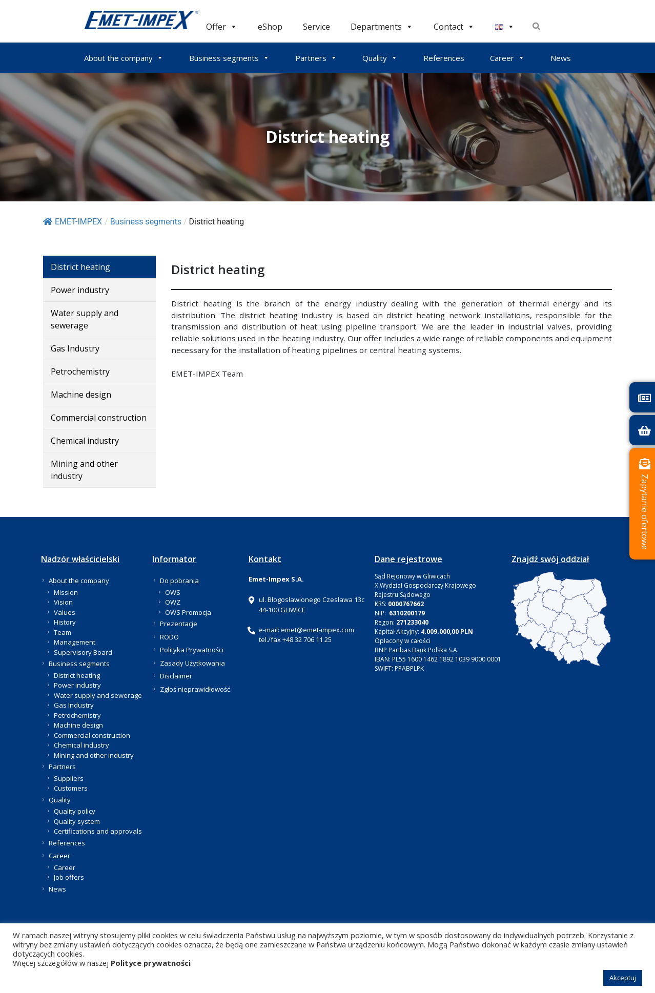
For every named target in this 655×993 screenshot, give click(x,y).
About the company (123, 58)
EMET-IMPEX (72, 221)
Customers (71, 788)
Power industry (80, 290)
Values (64, 612)
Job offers (69, 877)
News (560, 58)
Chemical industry (85, 440)
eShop (270, 26)
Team (62, 632)
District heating (80, 267)
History (65, 622)
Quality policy (74, 811)
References (443, 58)
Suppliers (69, 778)
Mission (66, 592)
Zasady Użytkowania (192, 663)
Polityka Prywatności (191, 649)
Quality (380, 58)
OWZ (172, 602)
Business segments (229, 58)
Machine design (81, 394)
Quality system (77, 821)
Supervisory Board (83, 652)
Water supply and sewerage (84, 319)
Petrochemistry (80, 371)
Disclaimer (176, 675)
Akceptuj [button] (622, 977)
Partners (316, 58)
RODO (169, 637)
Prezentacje (178, 623)
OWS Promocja (188, 612)
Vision (63, 602)
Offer (221, 26)
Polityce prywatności (151, 963)
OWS (172, 592)
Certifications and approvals (98, 831)
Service (316, 26)
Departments (382, 26)
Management (74, 642)
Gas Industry (75, 348)
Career (507, 58)
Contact (454, 26)
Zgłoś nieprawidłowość (195, 689)
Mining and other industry (84, 470)
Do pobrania (179, 580)
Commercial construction (99, 417)
